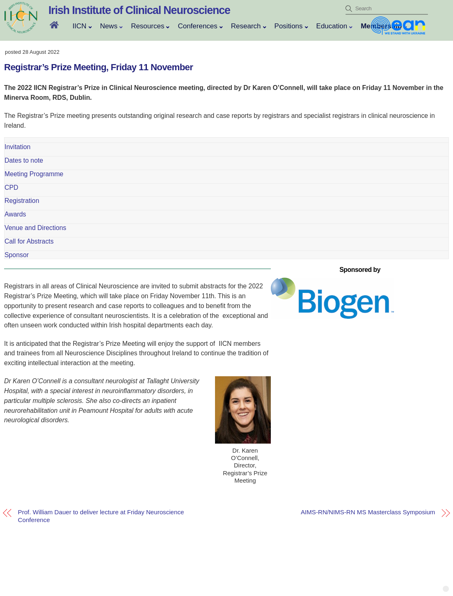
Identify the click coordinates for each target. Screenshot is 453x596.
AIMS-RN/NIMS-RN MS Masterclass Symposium (368, 512)
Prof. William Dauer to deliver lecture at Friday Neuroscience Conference (101, 516)
